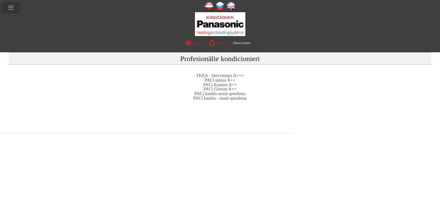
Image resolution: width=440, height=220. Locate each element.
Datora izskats (242, 43)
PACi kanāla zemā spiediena (220, 93)
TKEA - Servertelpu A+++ (220, 75)
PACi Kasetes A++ (220, 84)
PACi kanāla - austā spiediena (220, 98)
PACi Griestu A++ (220, 88)
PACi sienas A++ (220, 80)
